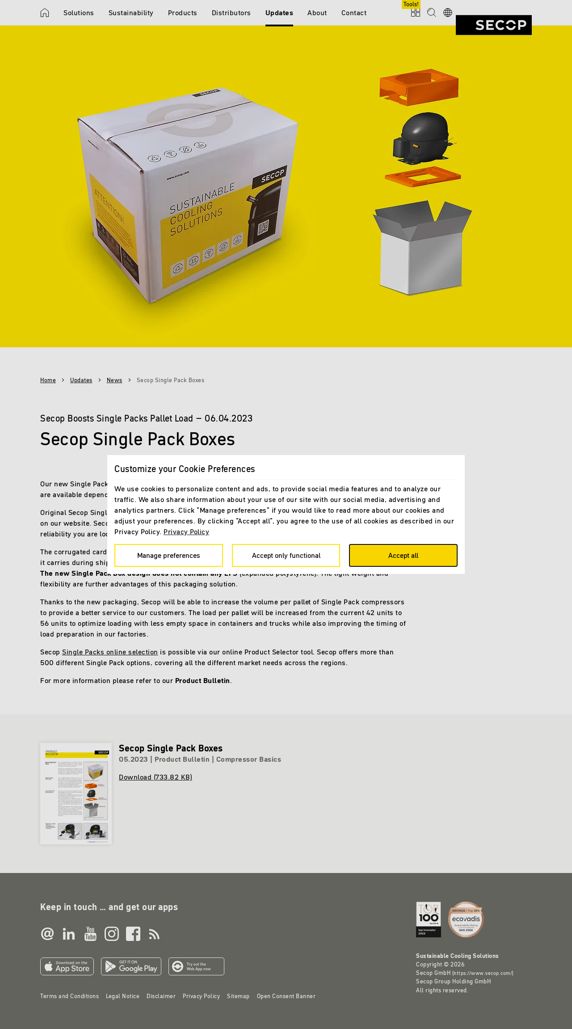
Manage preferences (168, 555)
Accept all (403, 555)
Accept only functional (286, 555)
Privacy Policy (186, 531)
